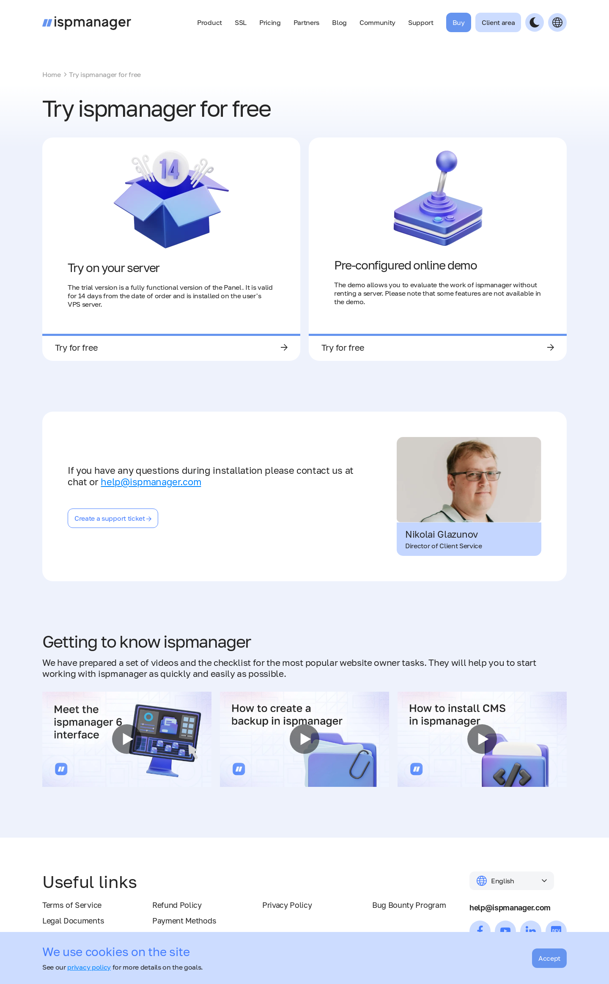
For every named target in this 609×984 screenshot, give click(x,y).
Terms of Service (72, 905)
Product (209, 22)
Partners (306, 22)
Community (377, 22)
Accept (549, 958)
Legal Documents (73, 920)
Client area (498, 22)
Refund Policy (177, 905)
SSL (241, 22)
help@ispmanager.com (151, 481)
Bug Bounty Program (409, 905)
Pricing (270, 22)
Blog (339, 22)
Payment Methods (184, 920)
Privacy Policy (287, 905)
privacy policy (89, 967)
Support (420, 22)
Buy (459, 22)
